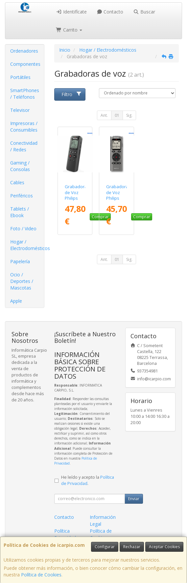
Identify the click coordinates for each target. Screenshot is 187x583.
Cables (17, 182)
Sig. (129, 115)
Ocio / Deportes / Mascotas (21, 281)
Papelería (20, 261)
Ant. (104, 115)
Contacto (110, 12)
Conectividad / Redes (23, 146)
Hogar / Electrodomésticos (27, 245)
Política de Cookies (41, 574)
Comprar (141, 216)
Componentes (25, 64)
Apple (16, 301)
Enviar (133, 498)
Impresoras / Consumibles (23, 126)
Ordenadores (24, 51)
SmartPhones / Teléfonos (24, 93)
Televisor (20, 110)
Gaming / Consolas (20, 166)
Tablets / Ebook (19, 212)
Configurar (105, 546)
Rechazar (131, 546)
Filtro (71, 94)
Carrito (69, 30)
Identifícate (71, 12)
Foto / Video (23, 228)
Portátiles (20, 77)
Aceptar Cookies (164, 546)
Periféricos (21, 195)
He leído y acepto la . (87, 480)
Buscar (144, 12)
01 (117, 115)
